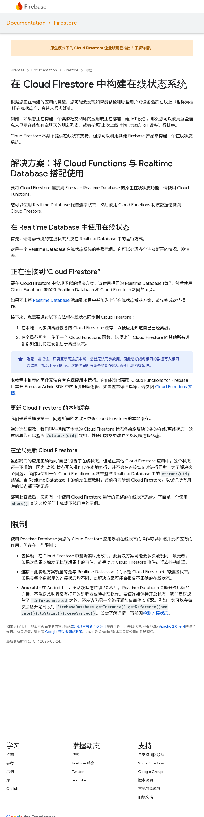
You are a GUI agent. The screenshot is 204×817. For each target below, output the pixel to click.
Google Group (150, 771)
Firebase (17, 70)
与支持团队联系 (151, 754)
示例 (10, 771)
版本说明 (145, 780)
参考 (10, 763)
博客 (76, 754)
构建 (88, 70)
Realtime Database (51, 300)
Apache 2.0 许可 (172, 626)
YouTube (79, 780)
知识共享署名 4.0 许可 (89, 626)
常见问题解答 (149, 788)
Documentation (25, 23)
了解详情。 (144, 48)
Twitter (78, 771)
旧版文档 (145, 797)
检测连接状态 (155, 613)
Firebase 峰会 (83, 763)
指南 (10, 754)
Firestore (65, 23)
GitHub (12, 788)
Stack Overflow (151, 763)
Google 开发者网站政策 (63, 632)
